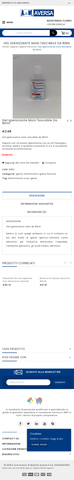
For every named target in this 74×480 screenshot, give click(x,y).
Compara (50, 162)
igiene (33, 178)
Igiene (14, 46)
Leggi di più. (56, 438)
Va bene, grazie (39, 444)
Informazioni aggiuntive (37, 203)
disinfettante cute (18, 178)
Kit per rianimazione (67, 122)
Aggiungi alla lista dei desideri (21, 162)
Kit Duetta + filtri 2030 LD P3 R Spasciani (70, 123)
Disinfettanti (31, 173)
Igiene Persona (28, 46)
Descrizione (37, 195)
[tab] (37, 196)
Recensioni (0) (36, 212)
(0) (67, 33)
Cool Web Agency (24, 468)
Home (5, 46)
